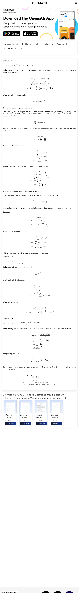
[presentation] (23, 65)
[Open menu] (76, 3)
